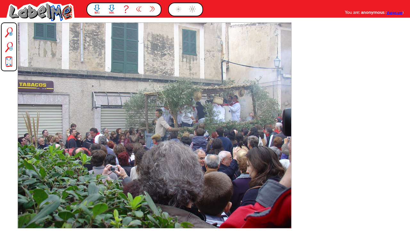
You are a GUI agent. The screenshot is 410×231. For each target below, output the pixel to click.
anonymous (373, 12)
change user (395, 13)
